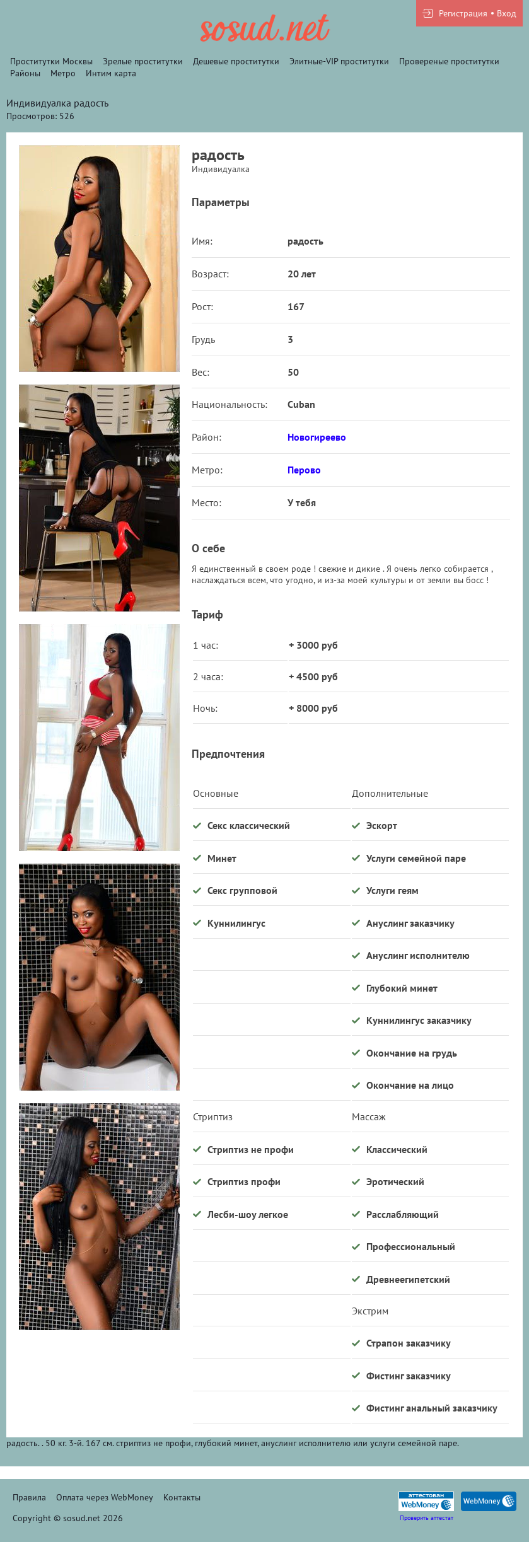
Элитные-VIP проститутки (339, 61)
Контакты (182, 1497)
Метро (63, 73)
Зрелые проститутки (143, 61)
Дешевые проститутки (236, 61)
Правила (29, 1497)
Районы (25, 73)
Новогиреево (317, 437)
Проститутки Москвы (51, 61)
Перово (304, 469)
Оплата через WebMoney (104, 1497)
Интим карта (111, 73)
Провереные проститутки (449, 61)
